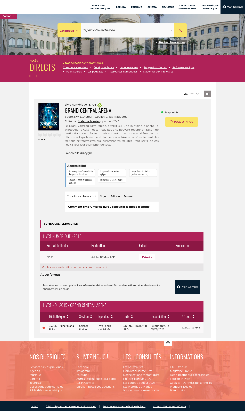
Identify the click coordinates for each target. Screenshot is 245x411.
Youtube (81, 374)
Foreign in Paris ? (181, 378)
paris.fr (34, 405)
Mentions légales (181, 385)
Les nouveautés (133, 366)
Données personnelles (197, 382)
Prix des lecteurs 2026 (137, 378)
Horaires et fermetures (137, 370)
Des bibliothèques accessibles (189, 374)
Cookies (175, 382)
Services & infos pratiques (46, 366)
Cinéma (35, 378)
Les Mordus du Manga (137, 385)
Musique (35, 374)
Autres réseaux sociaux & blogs (96, 378)
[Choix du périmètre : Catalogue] (69, 30)
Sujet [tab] (103, 196)
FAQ (173, 366)
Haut (168, 341)
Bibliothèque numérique (46, 389)
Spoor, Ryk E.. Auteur (78, 116)
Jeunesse (36, 382)
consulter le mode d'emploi (131, 207)
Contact (183, 366)
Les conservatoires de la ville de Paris (124, 405)
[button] (232, 7)
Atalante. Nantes (89, 121)
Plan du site (177, 389)
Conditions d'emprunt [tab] (81, 196)
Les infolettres (85, 382)
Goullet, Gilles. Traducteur (111, 116)
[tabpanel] (111, 207)
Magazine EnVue (181, 370)
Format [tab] (128, 196)
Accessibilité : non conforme (169, 405)
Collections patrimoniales (46, 385)
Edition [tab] (115, 196)
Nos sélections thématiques (141, 374)
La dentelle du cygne (79, 153)
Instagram (83, 370)
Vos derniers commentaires (141, 389)
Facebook (82, 366)
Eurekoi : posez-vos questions (95, 385)
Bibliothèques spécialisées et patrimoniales (71, 405)
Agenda (35, 370)
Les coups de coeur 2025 (139, 382)
